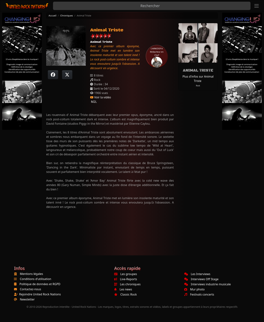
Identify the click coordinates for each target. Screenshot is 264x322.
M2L (93, 102)
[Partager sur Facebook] (53, 74)
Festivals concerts (199, 294)
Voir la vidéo (100, 97)
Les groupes (125, 274)
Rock (198, 85)
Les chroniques (127, 284)
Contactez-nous (30, 289)
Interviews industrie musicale (207, 284)
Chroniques (66, 15)
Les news (123, 289)
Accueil (52, 15)
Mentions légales (31, 274)
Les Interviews (197, 274)
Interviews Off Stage (201, 279)
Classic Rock (125, 294)
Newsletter (27, 299)
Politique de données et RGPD (39, 284)
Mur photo (194, 289)
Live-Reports (125, 279)
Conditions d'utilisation (35, 279)
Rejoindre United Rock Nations (40, 294)
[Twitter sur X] (67, 74)
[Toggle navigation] (256, 5)
